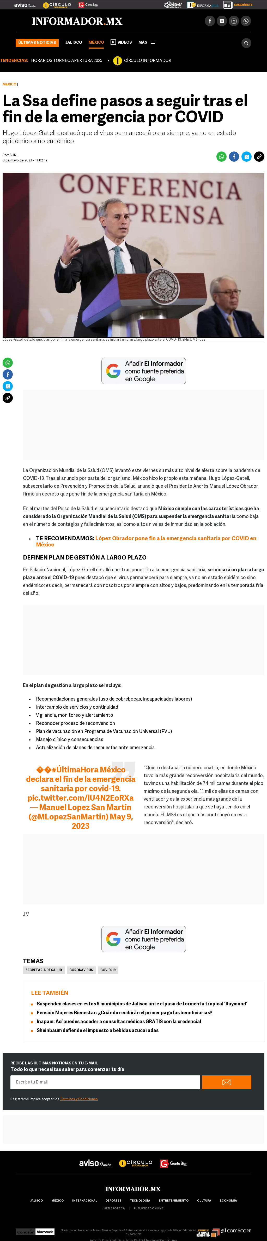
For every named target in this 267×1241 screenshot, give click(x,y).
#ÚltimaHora (75, 770)
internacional (84, 1200)
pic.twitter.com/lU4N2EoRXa (81, 799)
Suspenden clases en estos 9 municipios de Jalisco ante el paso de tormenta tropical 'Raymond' (142, 1004)
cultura (204, 1200)
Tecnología (140, 1200)
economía (228, 1200)
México (96, 43)
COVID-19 (108, 970)
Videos (121, 42)
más (146, 43)
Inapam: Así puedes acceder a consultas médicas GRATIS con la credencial (119, 1021)
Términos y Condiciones (79, 1099)
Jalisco (73, 43)
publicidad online (148, 1208)
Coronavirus (81, 970)
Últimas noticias (37, 43)
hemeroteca (114, 1208)
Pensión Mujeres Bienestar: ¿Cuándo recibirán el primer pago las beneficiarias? (124, 1013)
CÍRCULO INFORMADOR (147, 61)
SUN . (14, 155)
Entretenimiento (174, 1200)
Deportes (113, 1200)
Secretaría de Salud (44, 970)
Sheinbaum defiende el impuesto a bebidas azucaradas (98, 1030)
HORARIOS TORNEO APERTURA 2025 (66, 61)
